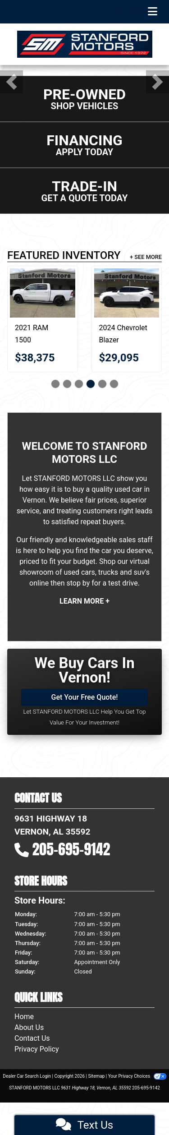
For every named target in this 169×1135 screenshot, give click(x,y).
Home (24, 1076)
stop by (78, 642)
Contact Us (32, 1097)
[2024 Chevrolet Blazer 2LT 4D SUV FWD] (127, 352)
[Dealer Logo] (84, 44)
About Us (29, 1087)
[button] (11, 111)
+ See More (146, 316)
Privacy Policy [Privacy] (36, 1108)
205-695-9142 (71, 908)
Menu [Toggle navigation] (136, 11)
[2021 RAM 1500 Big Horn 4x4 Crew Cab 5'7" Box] (43, 352)
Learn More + (84, 660)
